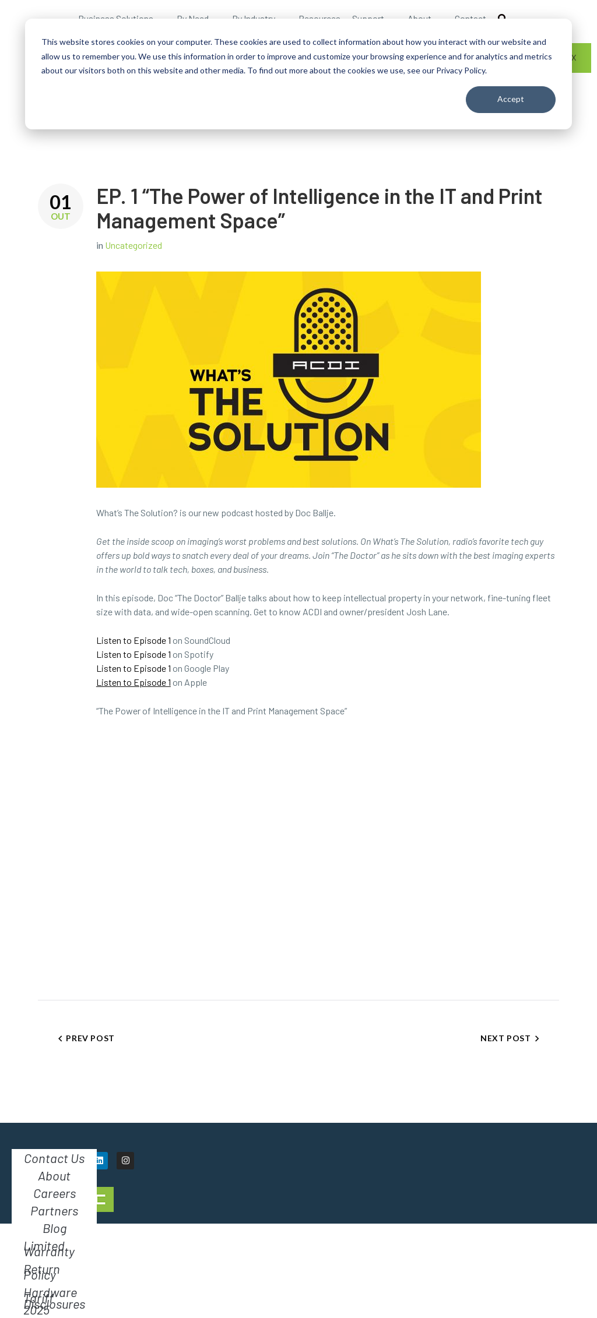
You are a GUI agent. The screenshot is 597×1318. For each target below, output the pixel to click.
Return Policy (41, 1271)
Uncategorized (133, 245)
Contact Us (54, 1157)
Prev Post (90, 1038)
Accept (510, 99)
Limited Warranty (49, 1248)
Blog (54, 1227)
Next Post (505, 1038)
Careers (54, 1192)
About (54, 1175)
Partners (54, 1210)
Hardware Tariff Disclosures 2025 (54, 1300)
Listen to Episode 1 (133, 640)
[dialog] (298, 74)
